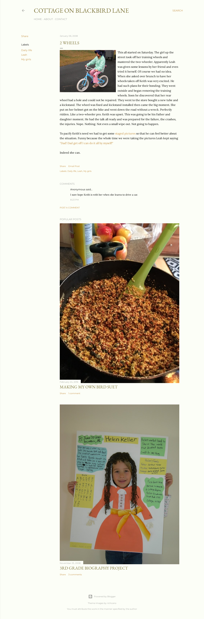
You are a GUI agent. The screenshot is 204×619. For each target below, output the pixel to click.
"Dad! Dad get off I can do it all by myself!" (86, 143)
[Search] (177, 10)
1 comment (74, 393)
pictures (129, 133)
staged (119, 133)
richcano (111, 603)
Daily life (26, 50)
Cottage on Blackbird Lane (81, 10)
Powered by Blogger (102, 596)
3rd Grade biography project (94, 568)
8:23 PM (74, 199)
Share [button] (24, 36)
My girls (26, 59)
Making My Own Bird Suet (89, 387)
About (48, 19)
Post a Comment (70, 207)
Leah (24, 54)
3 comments (75, 574)
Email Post (74, 166)
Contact (61, 19)
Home (38, 19)
